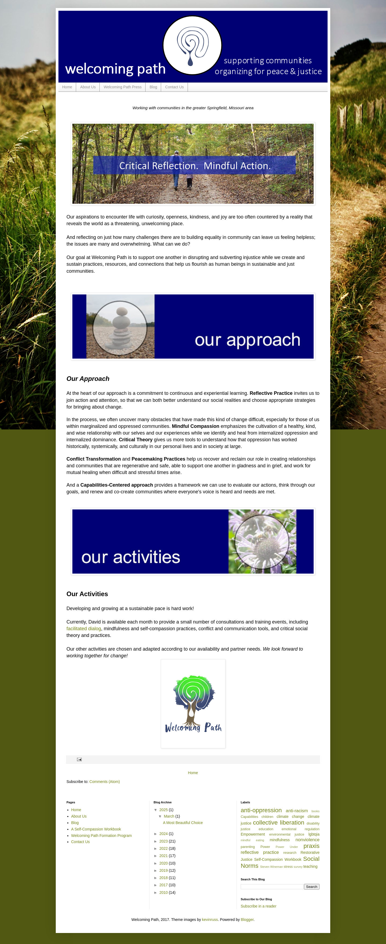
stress (288, 867)
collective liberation (278, 822)
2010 (164, 892)
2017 (164, 885)
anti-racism (297, 810)
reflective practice (260, 852)
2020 (164, 863)
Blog (153, 87)
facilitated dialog (83, 628)
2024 (164, 834)
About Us (88, 87)
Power (265, 847)
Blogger (247, 919)
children (267, 817)
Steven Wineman (271, 866)
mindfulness (280, 840)
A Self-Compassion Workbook (96, 829)
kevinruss (210, 919)
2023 (164, 841)
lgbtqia (314, 834)
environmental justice (286, 834)
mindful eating (252, 840)
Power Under (287, 846)
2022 (164, 848)
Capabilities (249, 817)
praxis (311, 846)
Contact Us (174, 87)
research (289, 853)
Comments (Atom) (105, 781)
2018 (164, 878)
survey (298, 866)
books (315, 811)
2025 (164, 810)
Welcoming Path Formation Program (101, 835)
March (169, 816)
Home (67, 87)
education (266, 829)
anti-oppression (261, 810)
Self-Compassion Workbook (277, 859)
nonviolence (307, 839)
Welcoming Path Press (123, 87)
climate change (290, 816)
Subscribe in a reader (258, 906)
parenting (248, 847)
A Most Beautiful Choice (183, 823)
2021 (164, 856)
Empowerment (253, 834)
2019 (164, 870)
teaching (310, 866)
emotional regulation (301, 829)
